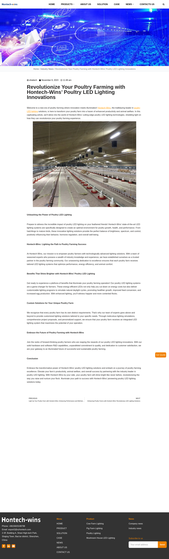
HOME (52, 4)
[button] (73, 4)
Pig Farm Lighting (94, 528)
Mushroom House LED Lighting (100, 538)
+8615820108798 (17, 526)
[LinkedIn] (8, 546)
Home (36, 69)
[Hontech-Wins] (9, 4)
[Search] (163, 4)
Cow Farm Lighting (95, 524)
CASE (117, 4)
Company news (136, 524)
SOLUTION (102, 4)
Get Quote (160, 355)
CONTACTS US (147, 4)
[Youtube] (13, 546)
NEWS (60, 543)
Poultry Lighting (93, 533)
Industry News (47, 69)
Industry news (135, 528)
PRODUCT (62, 528)
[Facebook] (4, 546)
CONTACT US (63, 552)
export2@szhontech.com (19, 529)
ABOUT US (85, 4)
